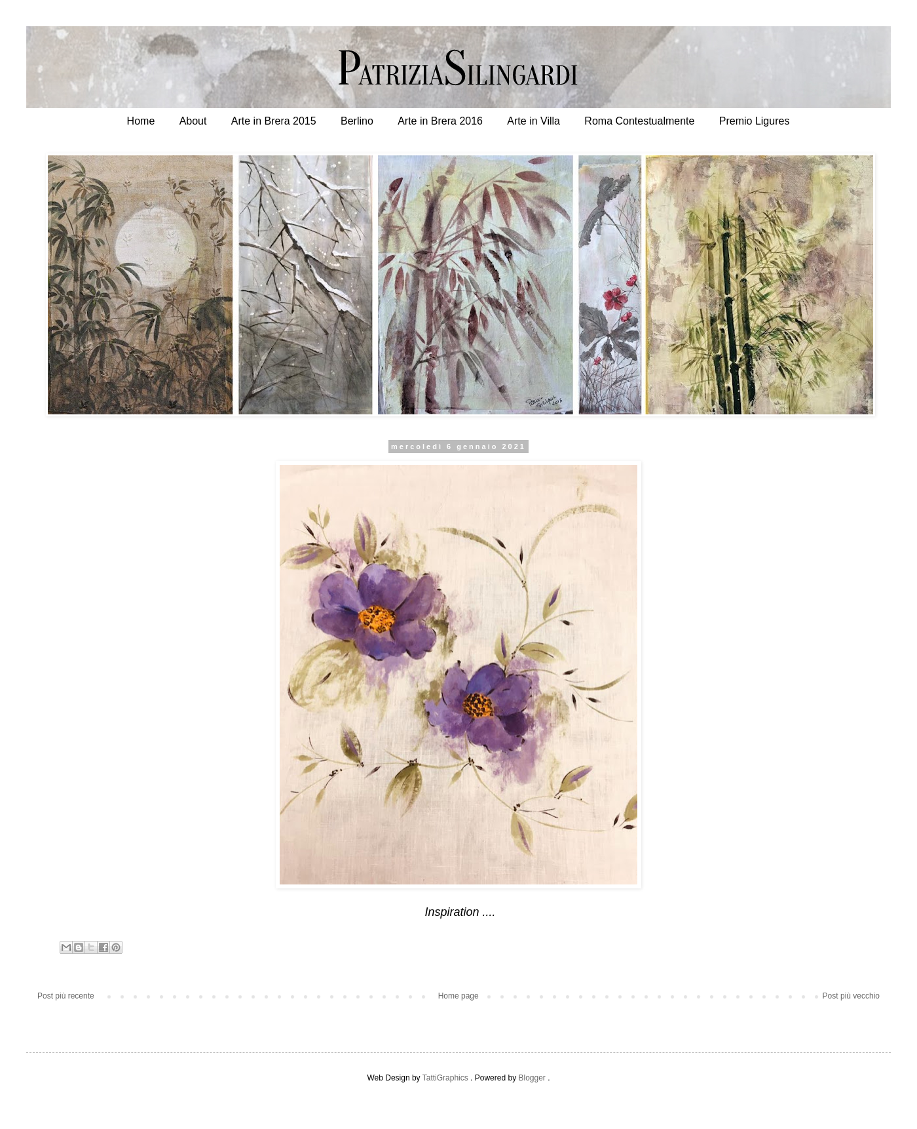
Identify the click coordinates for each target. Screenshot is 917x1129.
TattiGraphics (445, 1077)
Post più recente (65, 995)
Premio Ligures (754, 121)
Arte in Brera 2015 (273, 121)
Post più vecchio (851, 995)
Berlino (357, 121)
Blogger (531, 1077)
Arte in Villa (533, 121)
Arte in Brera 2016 (440, 121)
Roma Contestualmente (639, 121)
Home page (458, 995)
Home (141, 121)
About (193, 121)
